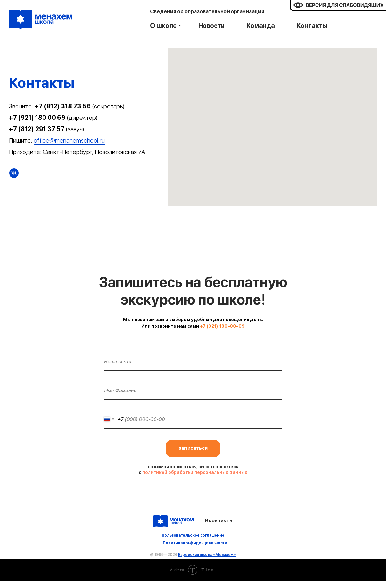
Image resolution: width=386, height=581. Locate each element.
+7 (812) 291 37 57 (36, 129)
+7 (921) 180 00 (33, 117)
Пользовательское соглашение (193, 535)
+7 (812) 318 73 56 (63, 106)
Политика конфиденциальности (195, 543)
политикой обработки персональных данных (194, 472)
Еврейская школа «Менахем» (207, 554)
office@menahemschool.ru (69, 140)
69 (61, 117)
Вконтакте (218, 521)
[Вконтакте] (14, 173)
